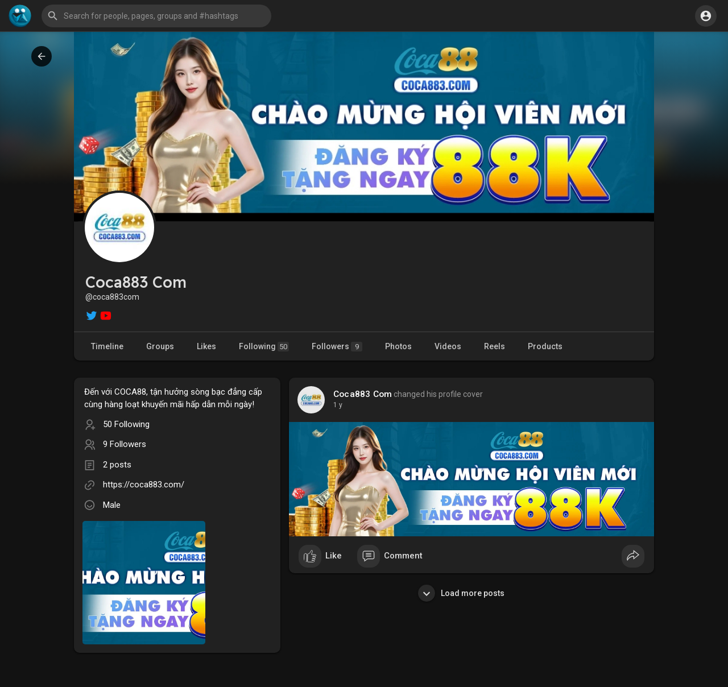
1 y (337, 405)
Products (545, 346)
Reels (494, 346)
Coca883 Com (362, 394)
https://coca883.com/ (143, 484)
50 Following (126, 424)
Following (264, 346)
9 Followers (124, 444)
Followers (337, 346)
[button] (156, 16)
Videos (448, 346)
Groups (160, 346)
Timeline (107, 346)
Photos (398, 346)
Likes (206, 346)
